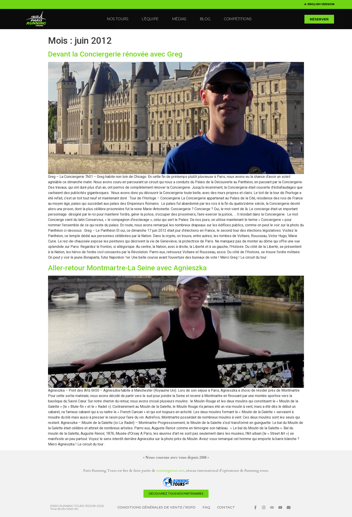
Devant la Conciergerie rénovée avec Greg (115, 54)
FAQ (206, 507)
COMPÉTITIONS (238, 19)
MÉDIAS (179, 19)
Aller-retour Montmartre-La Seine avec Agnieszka (127, 268)
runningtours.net (170, 470)
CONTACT (226, 507)
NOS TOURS (117, 19)
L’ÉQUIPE (150, 19)
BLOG (205, 19)
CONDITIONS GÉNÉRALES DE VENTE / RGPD (156, 507)
